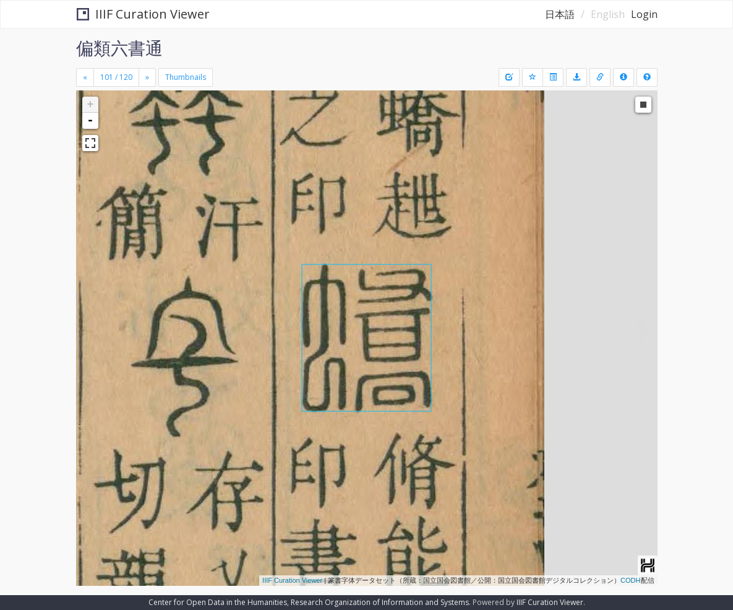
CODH (630, 580)
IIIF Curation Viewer (143, 14)
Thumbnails (185, 77)
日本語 (560, 14)
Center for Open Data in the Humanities (217, 602)
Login (644, 14)
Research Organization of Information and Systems (380, 602)
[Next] (147, 77)
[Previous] (85, 77)
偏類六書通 (119, 47)
